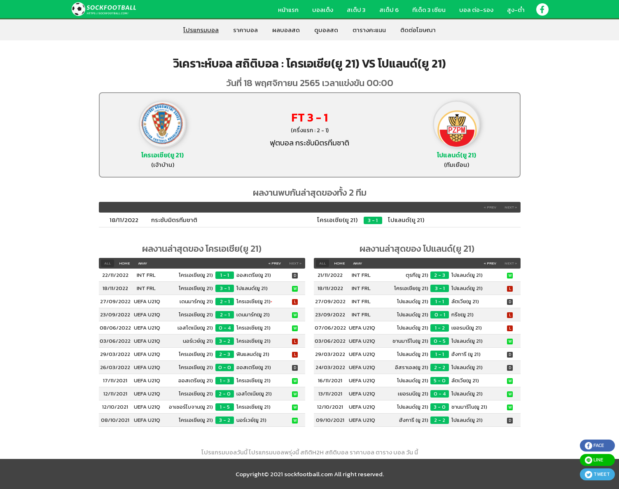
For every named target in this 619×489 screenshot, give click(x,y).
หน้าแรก (288, 9)
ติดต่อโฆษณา (418, 30)
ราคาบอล (245, 30)
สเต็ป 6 (389, 9)
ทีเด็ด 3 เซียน (429, 9)
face (594, 445)
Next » (511, 207)
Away (142, 263)
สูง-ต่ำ (516, 9)
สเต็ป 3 (356, 9)
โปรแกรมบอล (201, 30)
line (594, 460)
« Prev (490, 207)
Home (124, 263)
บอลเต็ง (322, 9)
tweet (597, 474)
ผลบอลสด (286, 30)
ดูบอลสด (326, 30)
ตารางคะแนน (369, 30)
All (107, 263)
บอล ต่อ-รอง (476, 9)
